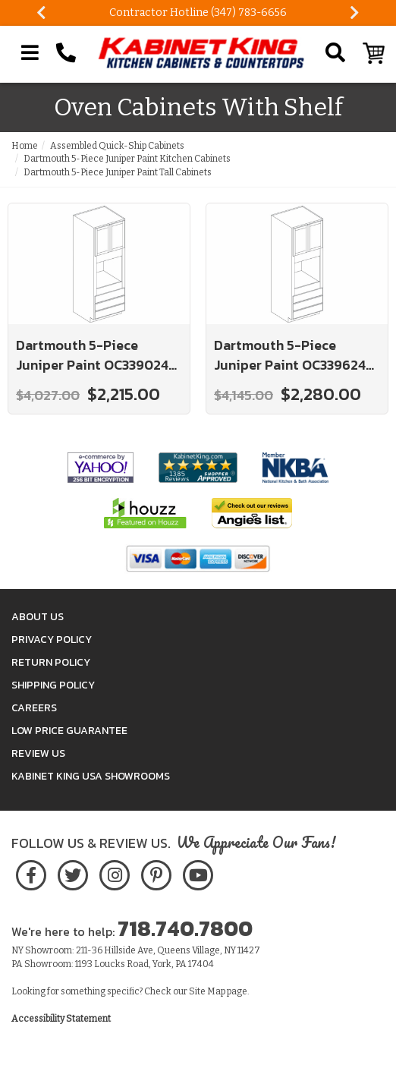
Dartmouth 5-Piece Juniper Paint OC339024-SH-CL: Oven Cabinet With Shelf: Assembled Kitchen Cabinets (98, 355)
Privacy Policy (51, 640)
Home (24, 145)
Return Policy (50, 662)
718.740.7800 (185, 928)
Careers (34, 708)
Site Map (207, 991)
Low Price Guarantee (69, 731)
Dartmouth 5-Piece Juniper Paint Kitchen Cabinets (127, 158)
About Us (37, 617)
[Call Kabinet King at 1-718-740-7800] (66, 53)
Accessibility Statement (61, 1018)
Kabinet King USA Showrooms (90, 776)
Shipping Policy (53, 685)
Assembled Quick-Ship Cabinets (117, 145)
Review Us (38, 753)
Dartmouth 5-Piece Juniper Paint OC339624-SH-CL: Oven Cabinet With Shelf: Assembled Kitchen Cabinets (296, 355)
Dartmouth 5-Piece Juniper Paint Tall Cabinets (118, 172)
